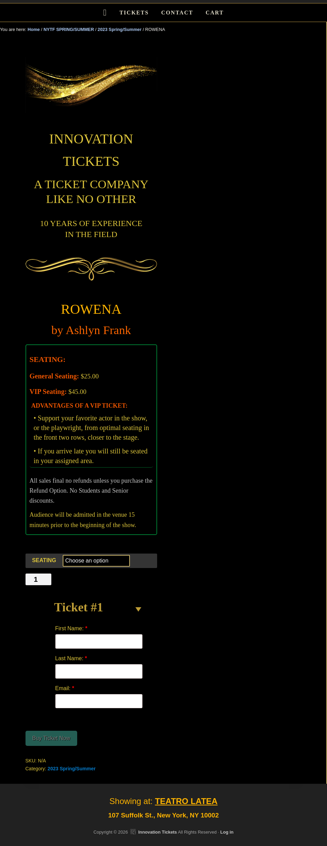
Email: (64, 688)
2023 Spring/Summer (119, 29)
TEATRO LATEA (186, 801)
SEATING (44, 560)
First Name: (71, 628)
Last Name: (71, 658)
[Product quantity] (38, 579)
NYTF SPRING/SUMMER (68, 29)
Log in (226, 832)
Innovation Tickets (157, 832)
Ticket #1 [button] (78, 607)
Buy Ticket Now (51, 738)
